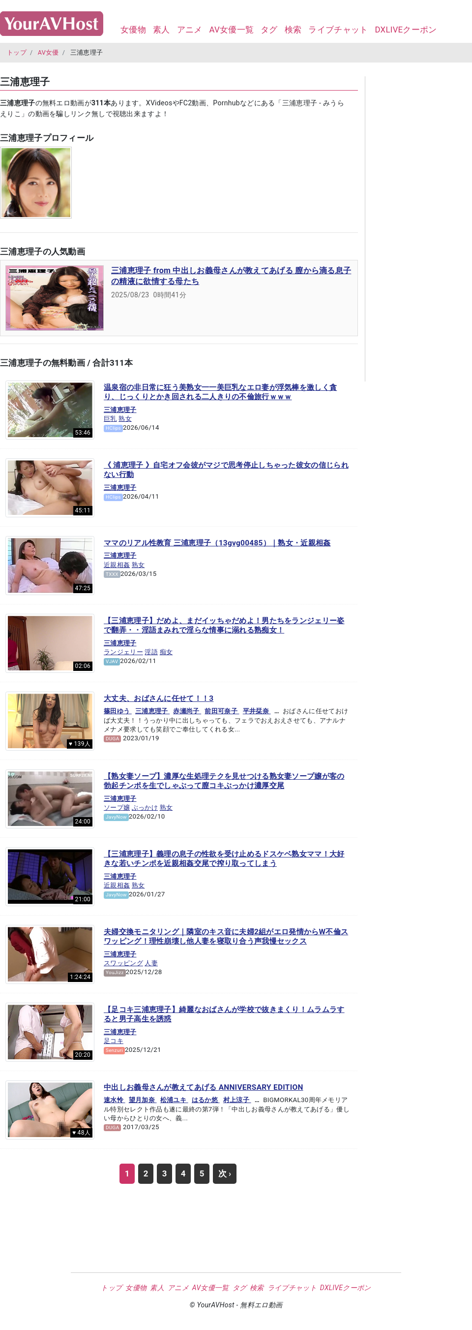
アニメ (190, 29)
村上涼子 (237, 1100)
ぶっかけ (145, 807)
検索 (293, 29)
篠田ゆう (118, 711)
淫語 (151, 652)
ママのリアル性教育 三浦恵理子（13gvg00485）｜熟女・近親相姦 (217, 542)
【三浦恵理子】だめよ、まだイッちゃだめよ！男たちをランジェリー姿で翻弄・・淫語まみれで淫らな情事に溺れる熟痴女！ (224, 625)
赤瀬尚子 (187, 711)
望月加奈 (143, 1100)
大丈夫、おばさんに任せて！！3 (158, 698)
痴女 (166, 652)
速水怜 (114, 1100)
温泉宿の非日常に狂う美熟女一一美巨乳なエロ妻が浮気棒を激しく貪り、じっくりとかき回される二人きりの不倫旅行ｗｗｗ (220, 392)
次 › (224, 1173)
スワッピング (123, 963)
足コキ (113, 1041)
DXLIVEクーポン (406, 29)
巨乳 (110, 418)
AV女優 (48, 52)
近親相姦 (117, 565)
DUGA (112, 738)
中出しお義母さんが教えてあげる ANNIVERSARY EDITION (203, 1087)
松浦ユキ (174, 1100)
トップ (17, 52)
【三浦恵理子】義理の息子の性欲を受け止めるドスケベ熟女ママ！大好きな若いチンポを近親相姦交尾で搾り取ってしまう (224, 859)
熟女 (125, 418)
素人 (161, 29)
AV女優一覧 (231, 29)
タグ (269, 29)
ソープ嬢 (117, 807)
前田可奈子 (222, 711)
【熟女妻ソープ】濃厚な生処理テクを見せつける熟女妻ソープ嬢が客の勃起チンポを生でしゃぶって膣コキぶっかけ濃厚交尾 (224, 781)
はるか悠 (206, 1100)
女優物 (133, 29)
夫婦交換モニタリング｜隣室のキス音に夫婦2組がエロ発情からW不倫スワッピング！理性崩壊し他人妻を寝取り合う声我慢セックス (226, 936)
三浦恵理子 (120, 409)
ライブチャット (338, 29)
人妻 (151, 963)
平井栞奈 (257, 711)
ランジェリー (123, 652)
